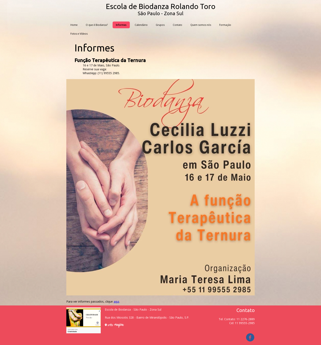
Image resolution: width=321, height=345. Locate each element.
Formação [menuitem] (225, 25)
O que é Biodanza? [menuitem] (97, 25)
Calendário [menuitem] (141, 25)
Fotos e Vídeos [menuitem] (79, 33)
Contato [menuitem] (177, 25)
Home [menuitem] (74, 25)
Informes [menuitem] (121, 25)
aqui (116, 301)
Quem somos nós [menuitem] (200, 25)
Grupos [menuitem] (160, 25)
